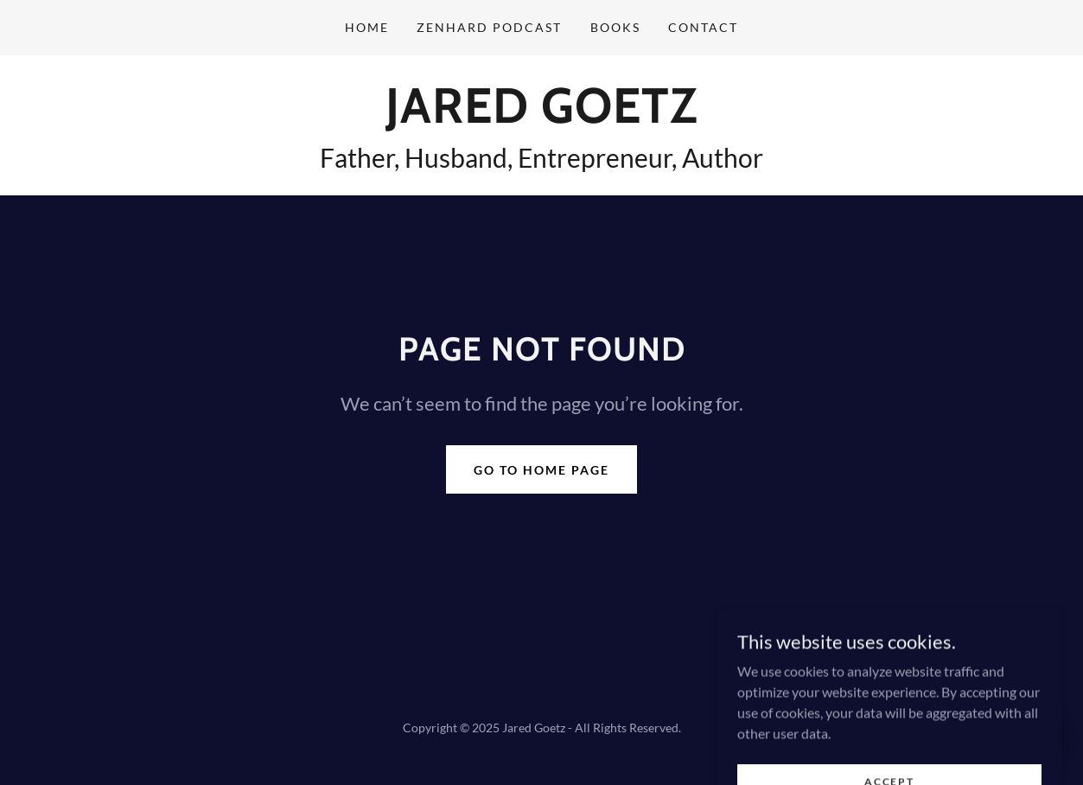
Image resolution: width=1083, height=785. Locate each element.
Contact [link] (703, 27)
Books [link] (615, 27)
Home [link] (367, 27)
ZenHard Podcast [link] (489, 27)
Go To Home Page (541, 470)
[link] (541, 117)
